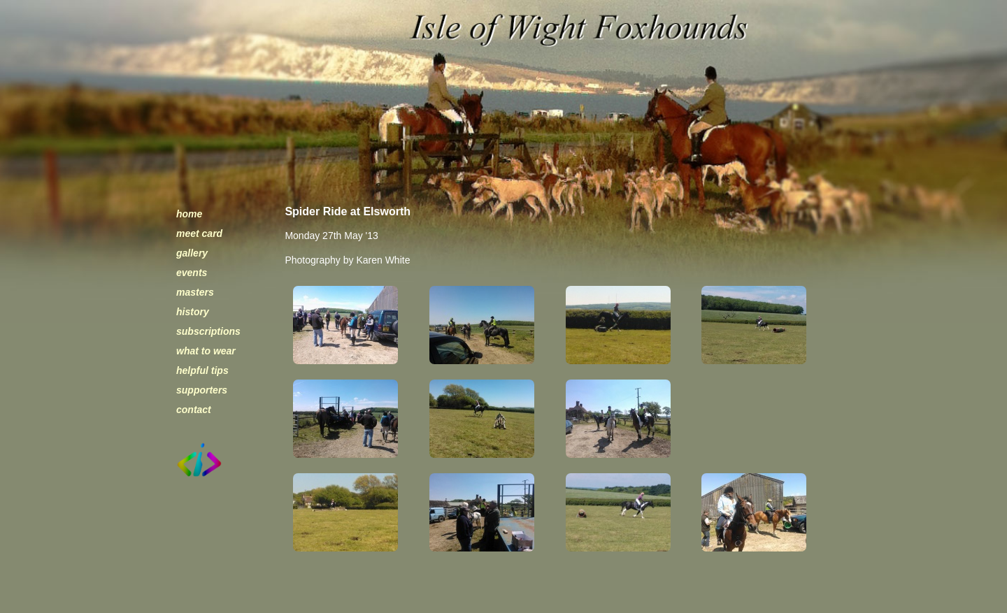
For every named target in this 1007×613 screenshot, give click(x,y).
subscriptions (208, 331)
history (192, 311)
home (189, 213)
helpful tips (202, 370)
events (191, 272)
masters (195, 292)
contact (193, 409)
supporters (201, 390)
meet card (199, 233)
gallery (192, 253)
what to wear (206, 350)
